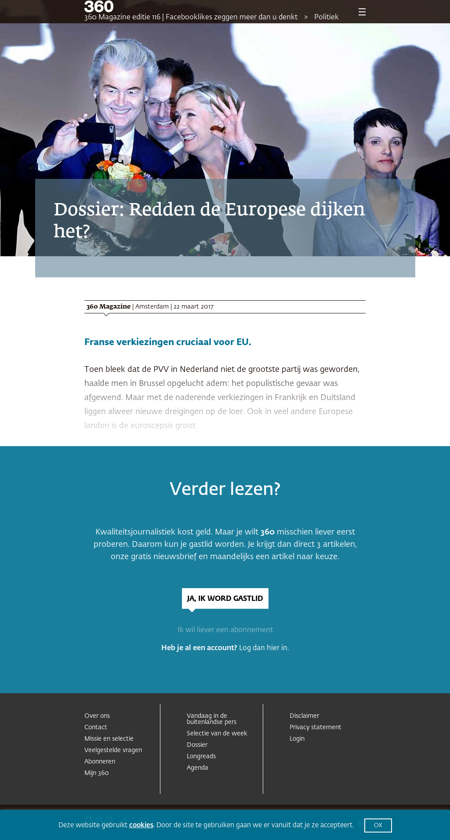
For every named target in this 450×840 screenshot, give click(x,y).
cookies (141, 825)
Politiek (326, 17)
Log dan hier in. (264, 648)
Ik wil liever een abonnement (225, 630)
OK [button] (378, 826)
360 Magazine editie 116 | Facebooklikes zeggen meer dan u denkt (191, 17)
